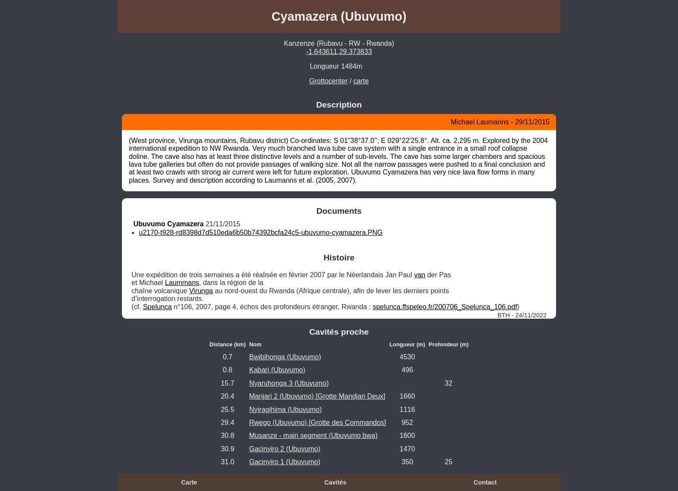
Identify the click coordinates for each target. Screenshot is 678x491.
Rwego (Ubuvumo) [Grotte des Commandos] (317, 422)
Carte (189, 482)
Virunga (201, 291)
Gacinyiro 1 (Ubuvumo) (284, 462)
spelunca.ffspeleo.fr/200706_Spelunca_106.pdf (445, 306)
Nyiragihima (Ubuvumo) (285, 409)
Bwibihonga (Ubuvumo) (285, 357)
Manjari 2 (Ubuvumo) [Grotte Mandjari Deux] (317, 396)
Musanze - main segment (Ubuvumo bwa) (313, 435)
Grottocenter (328, 81)
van (419, 275)
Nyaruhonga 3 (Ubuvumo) (289, 383)
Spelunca (157, 306)
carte (361, 81)
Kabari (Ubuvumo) (277, 370)
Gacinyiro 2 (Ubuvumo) (284, 449)
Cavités (335, 482)
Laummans (182, 282)
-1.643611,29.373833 (339, 51)
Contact (485, 482)
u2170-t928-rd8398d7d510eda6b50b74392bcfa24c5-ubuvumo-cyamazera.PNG (261, 232)
